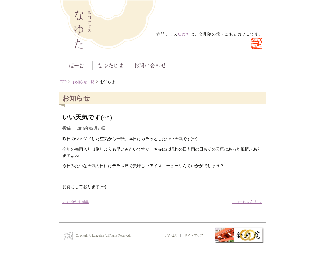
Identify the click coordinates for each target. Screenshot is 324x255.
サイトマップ (193, 235)
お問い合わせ (150, 65)
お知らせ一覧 (83, 82)
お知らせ (107, 82)
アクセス (171, 235)
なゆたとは (110, 65)
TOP (63, 82)
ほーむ (75, 65)
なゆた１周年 (75, 202)
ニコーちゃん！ (247, 202)
